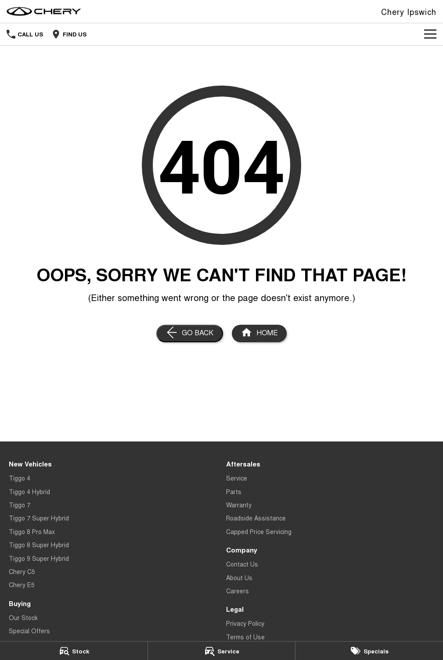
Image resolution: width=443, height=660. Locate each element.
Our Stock (23, 617)
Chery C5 (22, 571)
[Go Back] (189, 333)
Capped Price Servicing (259, 531)
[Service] (221, 651)
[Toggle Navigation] (430, 34)
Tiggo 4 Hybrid (29, 491)
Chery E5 (22, 584)
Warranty (239, 504)
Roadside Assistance (256, 517)
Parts (233, 491)
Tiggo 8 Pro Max (32, 531)
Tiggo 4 (19, 477)
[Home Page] (259, 333)
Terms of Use (245, 636)
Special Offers (29, 630)
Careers (237, 590)
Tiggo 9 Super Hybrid (39, 558)
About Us (239, 577)
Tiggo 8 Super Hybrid (39, 544)
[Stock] (74, 651)
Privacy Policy (245, 623)
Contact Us (242, 564)
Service (236, 477)
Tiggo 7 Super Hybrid (39, 517)
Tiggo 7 (19, 504)
